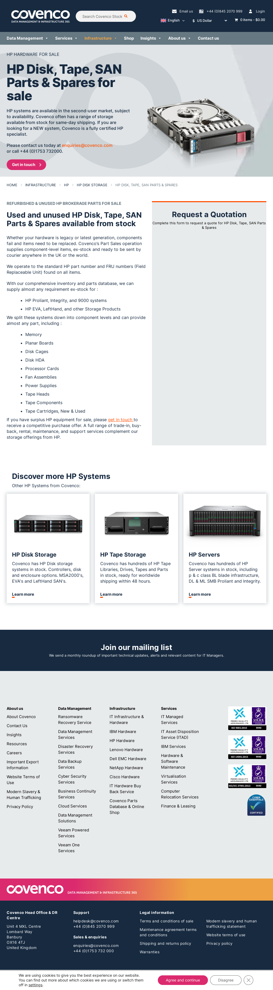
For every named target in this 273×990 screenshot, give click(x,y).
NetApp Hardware (126, 767)
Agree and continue (183, 980)
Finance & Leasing (178, 806)
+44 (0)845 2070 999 (94, 926)
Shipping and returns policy (165, 943)
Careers (14, 752)
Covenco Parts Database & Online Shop (127, 806)
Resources (17, 743)
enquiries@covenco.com (96, 945)
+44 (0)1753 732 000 (93, 950)
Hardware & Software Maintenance (173, 761)
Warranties (149, 952)
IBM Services (173, 746)
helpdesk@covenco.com (96, 921)
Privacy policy (219, 943)
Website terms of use (226, 935)
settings (35, 985)
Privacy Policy (20, 806)
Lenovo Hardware (126, 749)
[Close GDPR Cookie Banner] (248, 980)
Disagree (226, 980)
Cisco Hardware (125, 776)
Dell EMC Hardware (128, 758)
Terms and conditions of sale (166, 921)
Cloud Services (72, 806)
